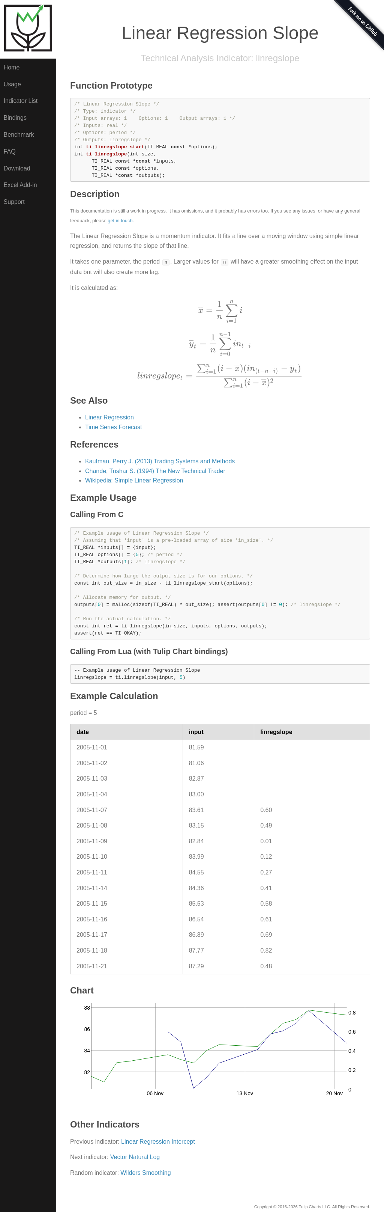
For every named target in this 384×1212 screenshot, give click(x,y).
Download (17, 168)
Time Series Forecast (113, 427)
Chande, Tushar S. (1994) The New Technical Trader (155, 471)
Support (14, 202)
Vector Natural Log (135, 1157)
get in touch (120, 220)
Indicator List (21, 101)
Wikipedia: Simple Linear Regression (134, 480)
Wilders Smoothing (145, 1173)
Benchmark (19, 134)
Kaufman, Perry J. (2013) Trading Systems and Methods (160, 461)
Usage (12, 84)
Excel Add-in (20, 185)
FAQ (10, 151)
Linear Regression (109, 417)
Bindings (15, 118)
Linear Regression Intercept (158, 1141)
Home (12, 67)
